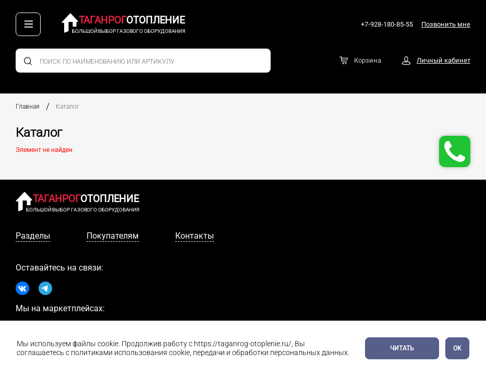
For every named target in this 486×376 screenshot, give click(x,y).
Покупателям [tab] (113, 236)
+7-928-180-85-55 (387, 24)
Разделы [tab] (33, 236)
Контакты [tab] (194, 236)
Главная (28, 106)
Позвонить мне (445, 24)
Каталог (67, 106)
